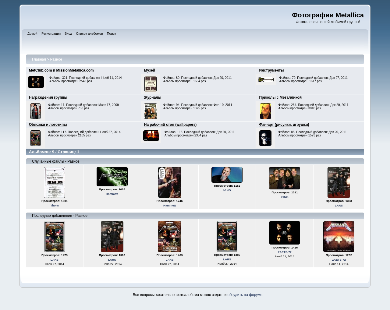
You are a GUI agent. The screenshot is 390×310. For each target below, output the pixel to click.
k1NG (227, 190)
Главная (39, 59)
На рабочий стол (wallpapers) (170, 124)
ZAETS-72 (285, 252)
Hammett (112, 194)
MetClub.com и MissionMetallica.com (61, 70)
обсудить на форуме (245, 295)
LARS (339, 205)
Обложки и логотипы (48, 124)
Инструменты (271, 70)
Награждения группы (48, 97)
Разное (56, 59)
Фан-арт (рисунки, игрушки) (284, 124)
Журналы (152, 97)
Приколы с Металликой (280, 97)
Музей (149, 70)
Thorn (54, 205)
